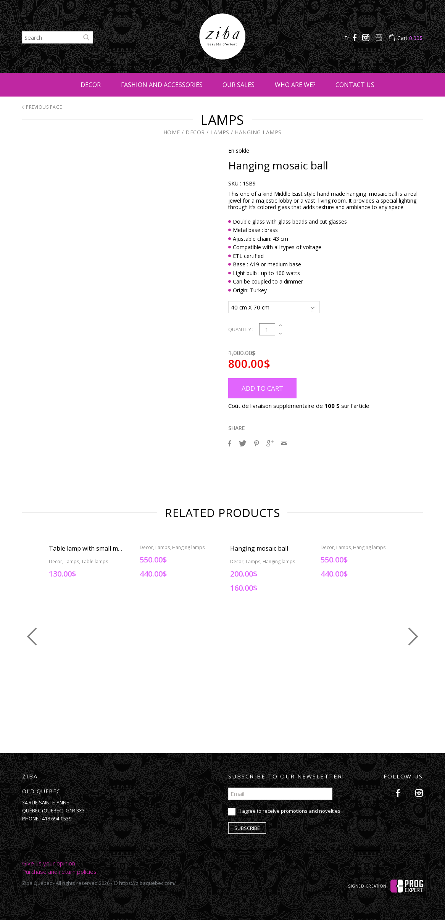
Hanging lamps (258, 132)
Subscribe (247, 826)
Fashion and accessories (162, 85)
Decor (91, 85)
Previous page (42, 107)
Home (171, 132)
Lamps (219, 132)
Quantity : (240, 328)
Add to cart (262, 387)
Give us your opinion (48, 862)
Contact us (354, 85)
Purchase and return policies (59, 870)
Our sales (238, 85)
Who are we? (295, 85)
